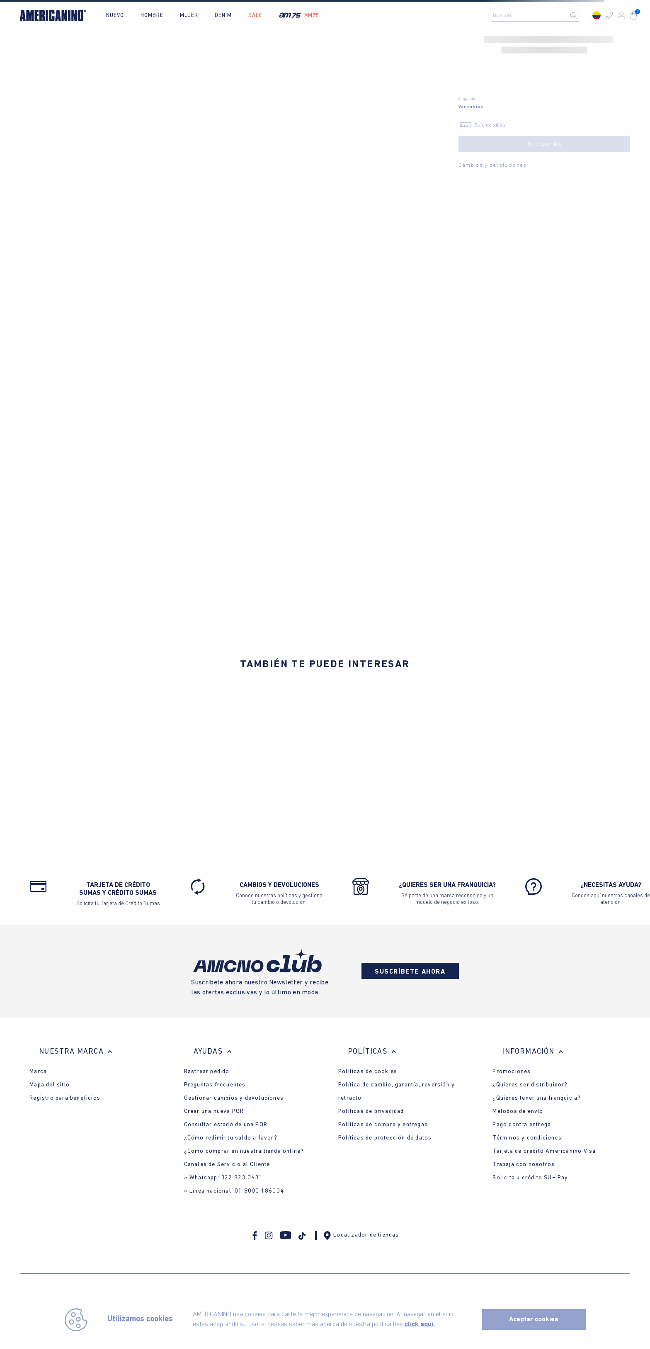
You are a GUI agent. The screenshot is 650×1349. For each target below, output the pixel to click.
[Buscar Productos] (580, 15)
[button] (609, 15)
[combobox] (537, 15)
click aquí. (420, 1324)
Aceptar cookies (533, 1319)
